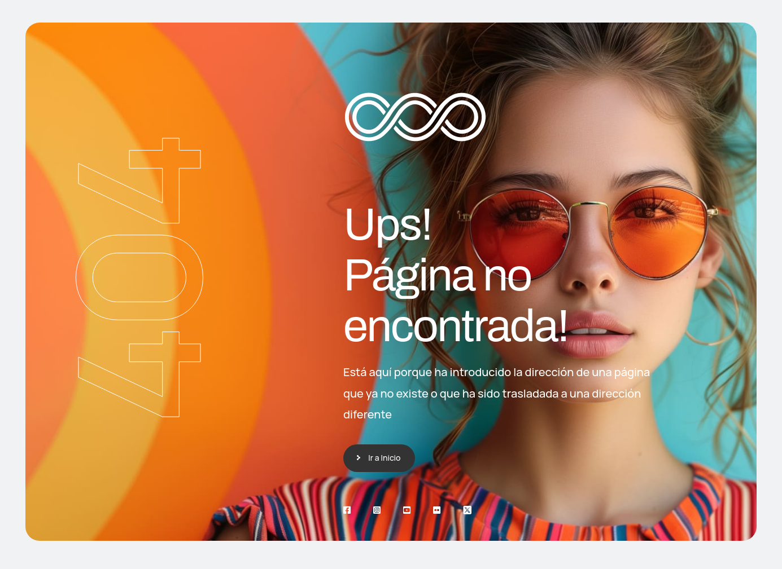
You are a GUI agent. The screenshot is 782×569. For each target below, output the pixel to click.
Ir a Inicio (384, 457)
